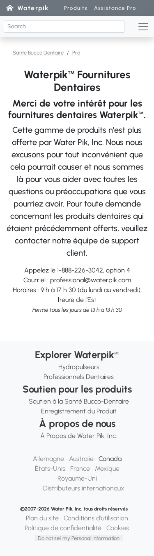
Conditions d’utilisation (96, 518)
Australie (81, 459)
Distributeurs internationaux (83, 488)
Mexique (107, 468)
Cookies (117, 528)
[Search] (64, 26)
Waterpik (33, 8)
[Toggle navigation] (143, 26)
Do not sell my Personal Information (79, 538)
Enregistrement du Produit (79, 411)
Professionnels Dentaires (79, 377)
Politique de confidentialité (63, 528)
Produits (75, 8)
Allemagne (48, 459)
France (80, 468)
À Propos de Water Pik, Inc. (78, 436)
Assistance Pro (115, 8)
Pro (76, 53)
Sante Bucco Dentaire (38, 53)
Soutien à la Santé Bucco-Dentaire (79, 401)
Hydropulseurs (78, 367)
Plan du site (42, 518)
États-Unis (50, 468)
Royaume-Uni (77, 478)
